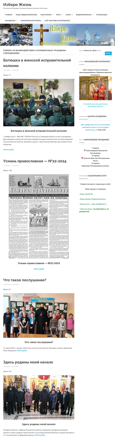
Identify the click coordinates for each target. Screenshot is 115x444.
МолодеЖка (11, 21)
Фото (59, 15)
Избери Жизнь (17, 4)
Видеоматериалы (84, 15)
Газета (69, 15)
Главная (8, 15)
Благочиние (47, 15)
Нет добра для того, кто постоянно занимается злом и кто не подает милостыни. (96, 127)
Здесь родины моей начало (28, 362)
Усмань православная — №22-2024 (34, 161)
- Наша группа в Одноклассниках (92, 199)
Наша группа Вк (86, 194)
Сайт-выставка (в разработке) (57, 21)
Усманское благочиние (31, 21)
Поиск (108, 53)
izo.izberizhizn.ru (99, 209)
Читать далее (8, 150)
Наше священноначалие (26, 15)
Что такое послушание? (24, 280)
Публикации (101, 15)
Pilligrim (15, 70)
